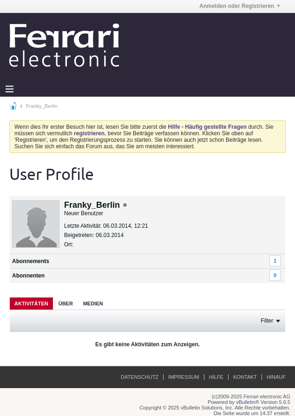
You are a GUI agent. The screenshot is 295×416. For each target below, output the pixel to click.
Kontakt (245, 377)
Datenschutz (139, 377)
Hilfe (216, 377)
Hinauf (276, 377)
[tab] (31, 303)
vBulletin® (247, 402)
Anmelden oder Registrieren (239, 6)
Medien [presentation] (93, 303)
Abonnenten (28, 275)
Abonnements (30, 261)
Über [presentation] (66, 303)
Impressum (183, 377)
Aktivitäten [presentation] (31, 303)
